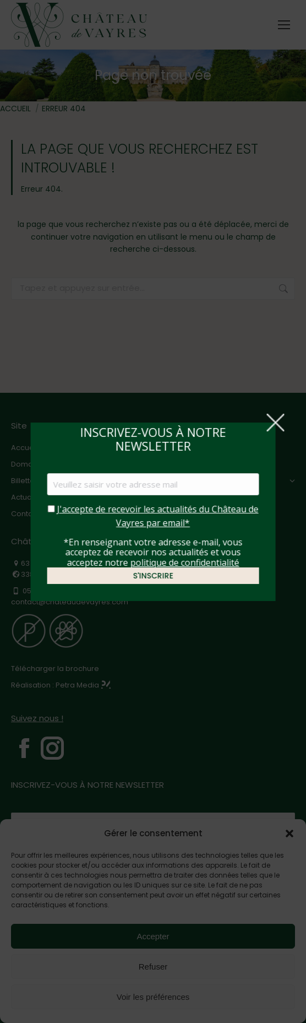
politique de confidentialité (184, 562)
